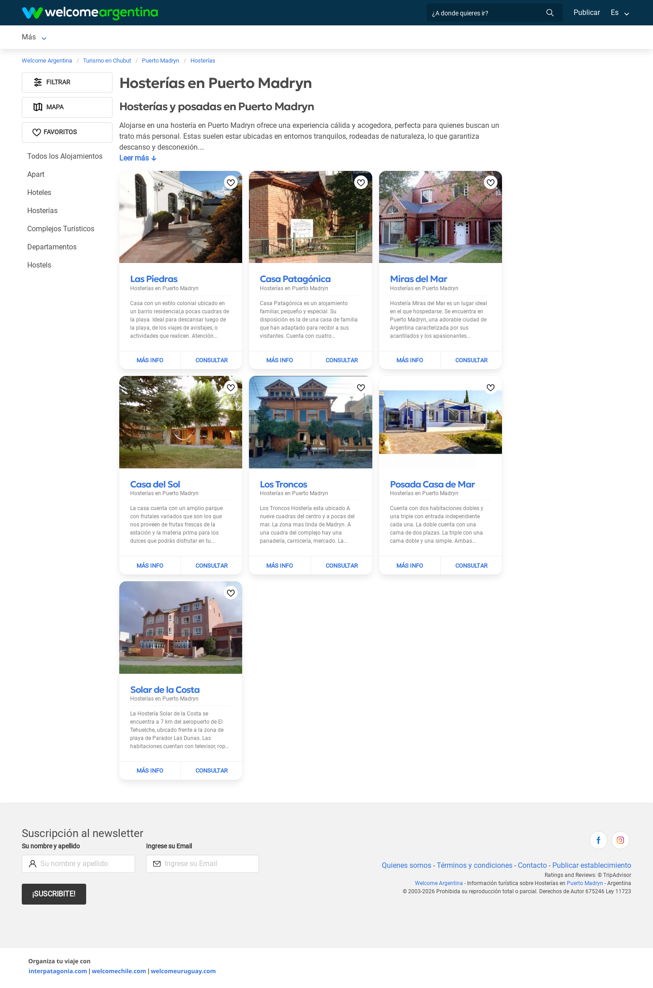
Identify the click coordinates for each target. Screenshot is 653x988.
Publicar (586, 12)
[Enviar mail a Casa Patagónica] (341, 362)
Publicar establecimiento (591, 867)
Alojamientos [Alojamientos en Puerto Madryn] (107, 38)
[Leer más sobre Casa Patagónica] (295, 281)
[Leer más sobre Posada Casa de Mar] (432, 486)
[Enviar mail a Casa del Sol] (211, 567)
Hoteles (39, 194)
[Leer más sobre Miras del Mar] (418, 281)
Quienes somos (404, 867)
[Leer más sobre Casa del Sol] (155, 486)
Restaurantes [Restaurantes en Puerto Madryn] (339, 38)
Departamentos (52, 248)
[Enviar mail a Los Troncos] (341, 567)
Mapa (48, 109)
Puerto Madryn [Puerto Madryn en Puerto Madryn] (45, 38)
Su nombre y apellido (52, 848)
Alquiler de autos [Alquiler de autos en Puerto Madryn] (184, 38)
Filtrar (51, 84)
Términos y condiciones (472, 867)
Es (615, 12)
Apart (36, 176)
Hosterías (42, 212)
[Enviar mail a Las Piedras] (211, 362)
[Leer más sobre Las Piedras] (153, 281)
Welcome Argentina (441, 885)
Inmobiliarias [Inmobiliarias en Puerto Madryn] (436, 38)
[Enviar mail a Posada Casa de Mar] (471, 567)
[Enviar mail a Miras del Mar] (471, 362)
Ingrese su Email (170, 848)
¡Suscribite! (54, 895)
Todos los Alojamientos (65, 158)
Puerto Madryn (586, 885)
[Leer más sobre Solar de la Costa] (165, 691)
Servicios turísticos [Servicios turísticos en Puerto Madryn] (258, 38)
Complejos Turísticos (61, 230)
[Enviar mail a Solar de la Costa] (211, 773)
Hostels (39, 267)
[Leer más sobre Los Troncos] (283, 486)
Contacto (531, 867)
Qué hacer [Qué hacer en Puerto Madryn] (387, 38)
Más (475, 38)
